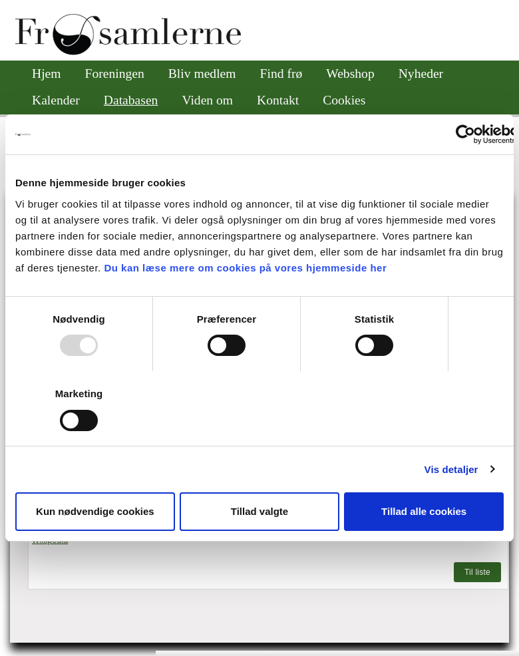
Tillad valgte (259, 511)
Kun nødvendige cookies (95, 511)
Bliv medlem (202, 74)
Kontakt (278, 100)
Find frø (281, 74)
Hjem (46, 74)
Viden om (207, 100)
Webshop (350, 74)
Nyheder (421, 74)
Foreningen (114, 74)
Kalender (56, 100)
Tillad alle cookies (423, 511)
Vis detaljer (451, 469)
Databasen (131, 100)
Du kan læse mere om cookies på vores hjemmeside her (245, 267)
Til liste (477, 572)
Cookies (344, 100)
